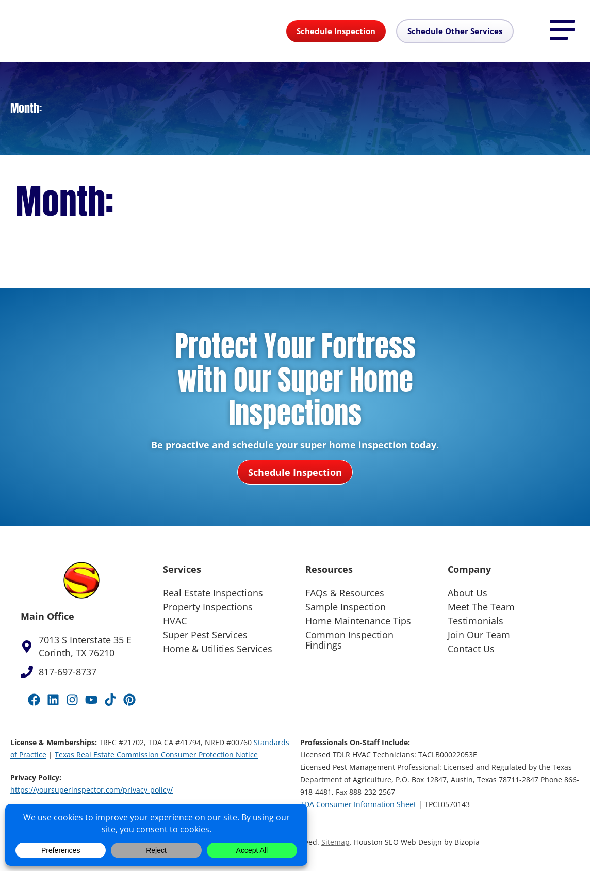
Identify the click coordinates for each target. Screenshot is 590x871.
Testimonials (475, 621)
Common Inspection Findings (349, 639)
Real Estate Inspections (213, 593)
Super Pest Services (205, 634)
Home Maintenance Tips (358, 621)
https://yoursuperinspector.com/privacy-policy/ (91, 790)
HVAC (175, 621)
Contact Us (471, 648)
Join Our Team (479, 634)
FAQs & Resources (344, 593)
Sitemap (335, 842)
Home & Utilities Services (217, 648)
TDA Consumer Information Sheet (358, 804)
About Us (467, 593)
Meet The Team (481, 607)
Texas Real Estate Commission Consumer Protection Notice (156, 755)
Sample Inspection (345, 607)
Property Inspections (208, 607)
